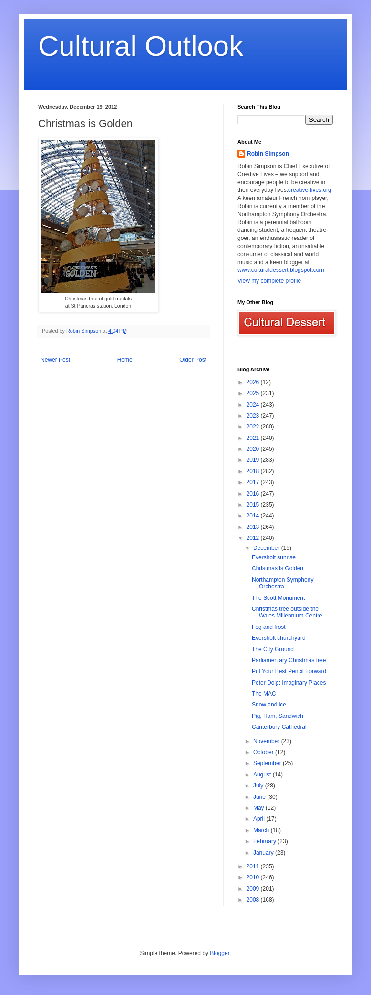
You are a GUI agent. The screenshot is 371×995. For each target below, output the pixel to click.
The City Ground (273, 649)
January (264, 852)
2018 (254, 471)
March (262, 830)
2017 (254, 482)
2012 (254, 538)
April (259, 819)
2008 (254, 899)
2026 (254, 382)
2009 (254, 889)
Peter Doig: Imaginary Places (289, 682)
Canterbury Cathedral (279, 727)
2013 (254, 527)
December (267, 548)
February (265, 841)
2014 (254, 515)
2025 (254, 393)
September (268, 763)
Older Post (192, 360)
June (260, 797)
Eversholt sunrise (274, 557)
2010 (254, 877)
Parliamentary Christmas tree (289, 660)
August (263, 774)
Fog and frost (269, 627)
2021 (254, 438)
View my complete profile (269, 281)
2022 (254, 426)
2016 (254, 493)
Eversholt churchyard (279, 638)
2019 (254, 460)
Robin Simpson (268, 153)
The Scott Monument (278, 598)
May (259, 808)
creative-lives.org (309, 190)
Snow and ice (269, 704)
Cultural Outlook (140, 46)
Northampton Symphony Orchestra (282, 583)
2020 (254, 449)
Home (125, 360)
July (259, 785)
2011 (254, 866)
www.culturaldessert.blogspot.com (280, 270)
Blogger (219, 953)
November (267, 741)
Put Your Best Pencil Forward (289, 671)
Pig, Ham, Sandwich (277, 716)
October (264, 752)
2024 (254, 404)
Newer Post (55, 360)
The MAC (264, 693)
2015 (254, 504)
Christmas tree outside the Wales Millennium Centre (287, 612)
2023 (254, 415)
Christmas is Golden (277, 568)
